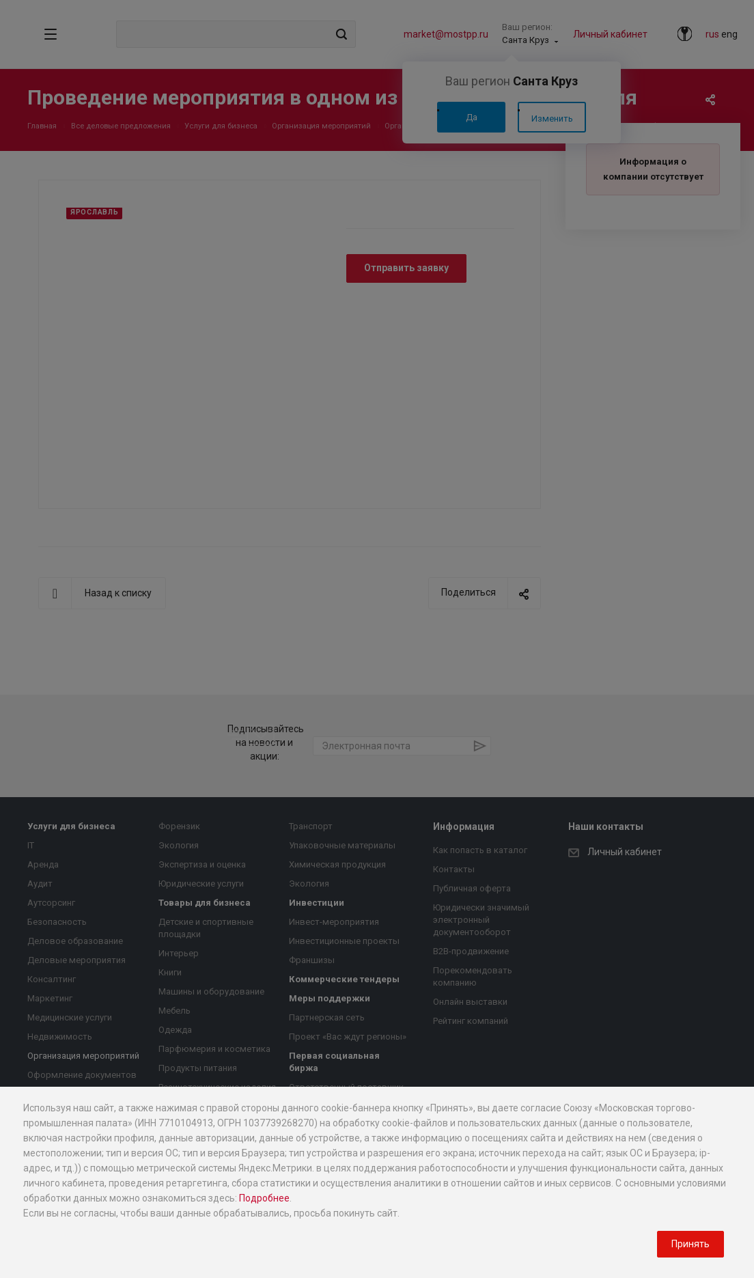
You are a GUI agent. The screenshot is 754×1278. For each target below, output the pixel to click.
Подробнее (264, 1198)
